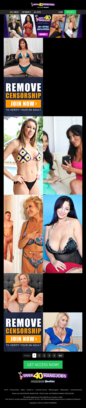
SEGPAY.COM (33, 393)
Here (10, 399)
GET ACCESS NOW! (43, 364)
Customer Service (41, 390)
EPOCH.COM (44, 393)
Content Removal (76, 390)
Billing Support (54, 390)
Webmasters (64, 390)
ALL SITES (37, 12)
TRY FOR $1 (70, 12)
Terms (6, 390)
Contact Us (30, 390)
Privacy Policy (14, 390)
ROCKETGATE (24, 393)
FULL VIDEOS (14, 12)
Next (60, 355)
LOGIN (60, 12)
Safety (23, 390)
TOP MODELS (26, 12)
